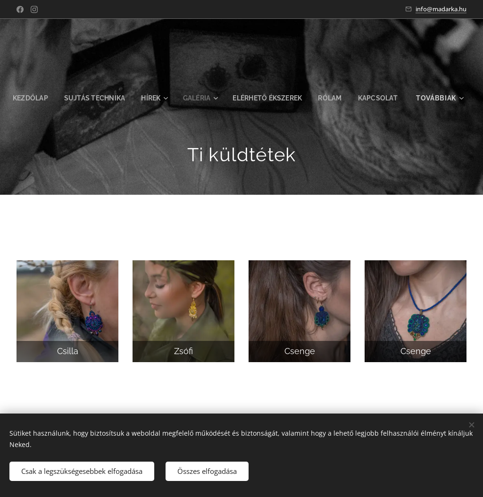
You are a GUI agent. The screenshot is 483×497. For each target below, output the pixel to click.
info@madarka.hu (441, 9)
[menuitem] (57, 98)
